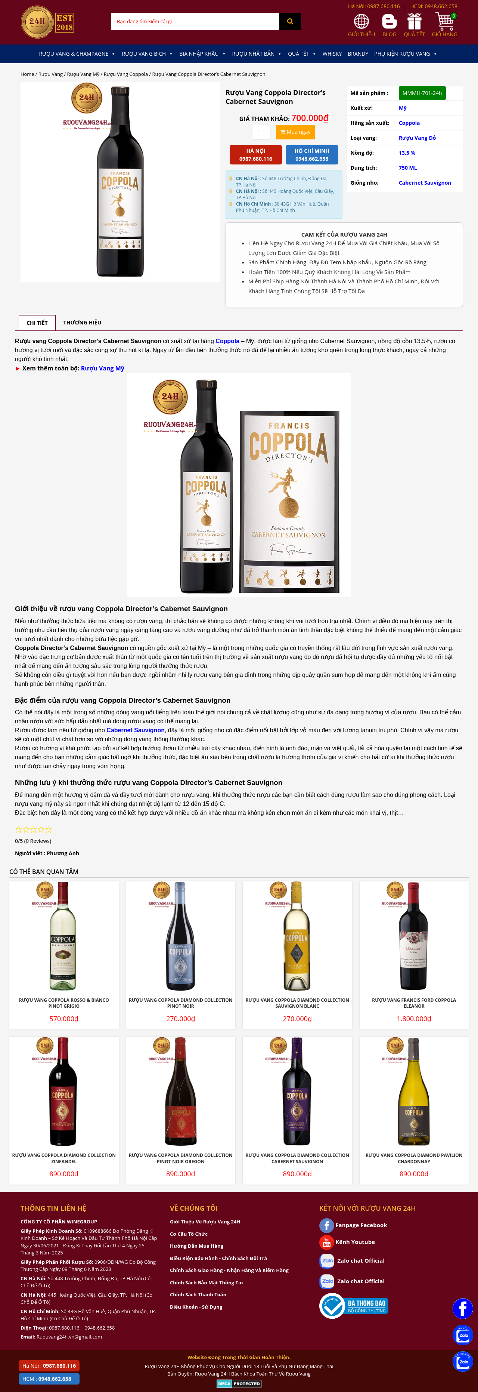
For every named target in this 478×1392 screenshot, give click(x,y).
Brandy (358, 53)
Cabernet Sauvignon (425, 182)
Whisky (332, 53)
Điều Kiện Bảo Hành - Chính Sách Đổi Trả (218, 1258)
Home (27, 74)
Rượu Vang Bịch (147, 53)
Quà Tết (302, 53)
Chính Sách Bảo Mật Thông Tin (206, 1282)
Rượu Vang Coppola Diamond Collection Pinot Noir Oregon (180, 1158)
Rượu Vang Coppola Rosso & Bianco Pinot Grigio (64, 1003)
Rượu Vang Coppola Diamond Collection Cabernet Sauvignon (297, 1158)
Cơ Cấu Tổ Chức (189, 1234)
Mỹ (403, 107)
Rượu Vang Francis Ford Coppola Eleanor (414, 1003)
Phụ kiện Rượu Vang (405, 53)
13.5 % (407, 152)
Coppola (409, 122)
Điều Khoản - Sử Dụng (196, 1306)
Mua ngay (295, 131)
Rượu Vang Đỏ (417, 137)
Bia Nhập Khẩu (202, 53)
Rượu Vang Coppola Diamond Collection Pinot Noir (180, 1003)
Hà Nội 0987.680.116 (255, 154)
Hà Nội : (49, 1365)
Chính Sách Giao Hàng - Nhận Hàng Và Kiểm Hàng (229, 1270)
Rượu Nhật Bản (257, 53)
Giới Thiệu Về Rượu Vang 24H (205, 1221)
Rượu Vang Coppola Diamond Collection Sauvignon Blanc (297, 1003)
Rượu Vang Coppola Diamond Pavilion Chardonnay (414, 1158)
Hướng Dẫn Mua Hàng (196, 1245)
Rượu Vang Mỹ (83, 74)
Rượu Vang (50, 74)
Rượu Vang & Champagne (77, 53)
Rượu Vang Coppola (126, 74)
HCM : (46, 1378)
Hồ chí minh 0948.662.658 (312, 154)
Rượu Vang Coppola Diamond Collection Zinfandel (64, 1158)
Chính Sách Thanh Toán (198, 1294)
